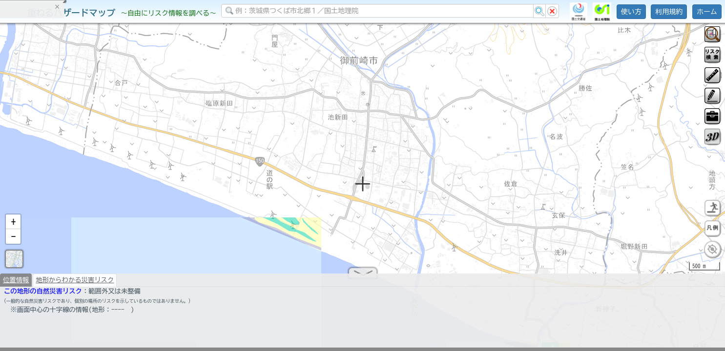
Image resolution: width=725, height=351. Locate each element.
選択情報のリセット (103, 192)
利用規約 (669, 11)
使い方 (631, 11)
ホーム (707, 11)
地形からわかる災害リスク (75, 283)
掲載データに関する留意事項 (53, 165)
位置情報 (16, 283)
